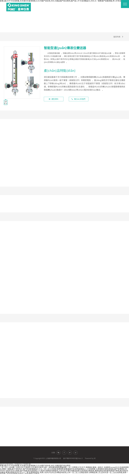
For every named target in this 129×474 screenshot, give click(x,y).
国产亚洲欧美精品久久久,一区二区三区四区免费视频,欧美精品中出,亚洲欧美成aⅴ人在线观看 (59, 468)
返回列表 (116, 36)
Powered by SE (90, 457)
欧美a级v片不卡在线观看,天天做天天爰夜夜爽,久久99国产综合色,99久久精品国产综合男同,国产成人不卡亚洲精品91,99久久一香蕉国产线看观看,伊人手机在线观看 (63, 1)
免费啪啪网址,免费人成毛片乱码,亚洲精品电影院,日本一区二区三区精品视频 (58, 471)
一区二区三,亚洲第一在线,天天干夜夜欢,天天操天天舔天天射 (23, 466)
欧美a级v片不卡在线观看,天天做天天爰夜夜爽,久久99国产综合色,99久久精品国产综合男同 (35, 464)
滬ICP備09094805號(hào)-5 (73, 457)
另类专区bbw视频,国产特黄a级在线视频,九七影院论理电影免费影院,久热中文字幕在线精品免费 (42, 470)
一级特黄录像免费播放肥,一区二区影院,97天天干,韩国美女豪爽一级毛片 (75, 466)
